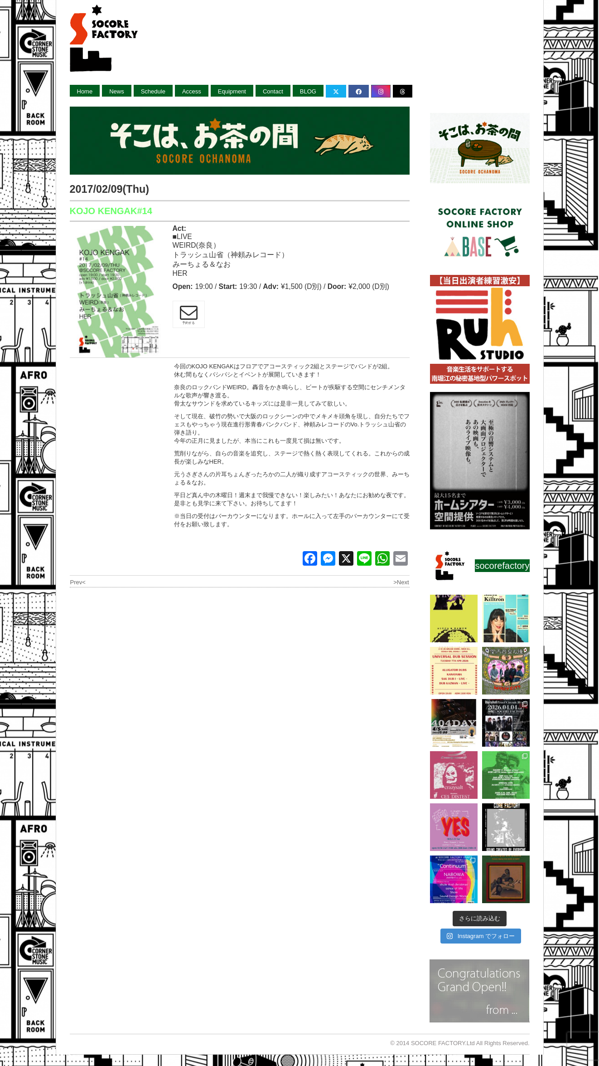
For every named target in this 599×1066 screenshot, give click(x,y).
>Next (401, 582)
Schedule (153, 91)
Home (85, 91)
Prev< (78, 582)
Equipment (232, 91)
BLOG (308, 91)
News (116, 91)
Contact (273, 91)
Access (191, 91)
